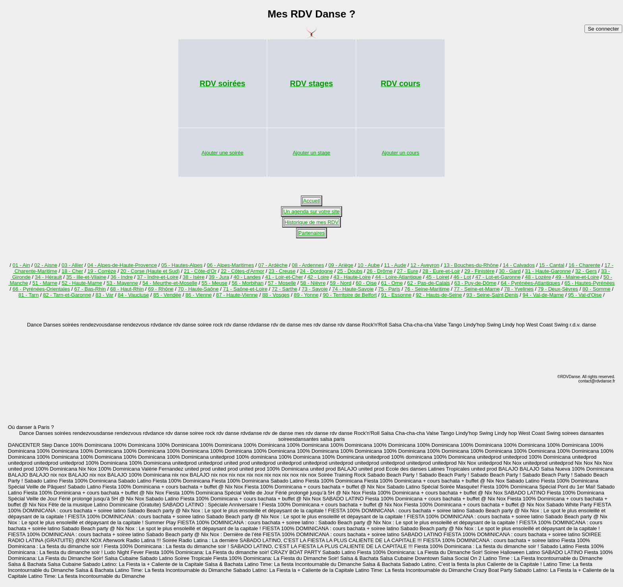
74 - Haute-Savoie (353, 289)
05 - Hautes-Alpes (182, 265)
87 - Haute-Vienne (237, 295)
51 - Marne (45, 283)
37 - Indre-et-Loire (157, 277)
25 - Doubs (350, 271)
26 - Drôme (380, 271)
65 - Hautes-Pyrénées (590, 283)
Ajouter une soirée (222, 153)
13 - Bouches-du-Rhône (471, 265)
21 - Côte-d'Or (200, 271)
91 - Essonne (396, 295)
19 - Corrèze (101, 271)
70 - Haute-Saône (198, 289)
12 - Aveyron (424, 265)
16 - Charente (584, 265)
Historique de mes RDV (311, 222)
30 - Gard (509, 271)
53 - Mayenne (122, 283)
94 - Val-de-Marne (543, 295)
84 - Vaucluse (133, 295)
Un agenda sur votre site (311, 211)
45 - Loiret (437, 277)
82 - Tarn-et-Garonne (67, 295)
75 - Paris (389, 289)
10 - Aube (369, 265)
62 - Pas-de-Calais (428, 283)
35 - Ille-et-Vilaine (86, 277)
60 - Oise (366, 283)
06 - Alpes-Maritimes (230, 265)
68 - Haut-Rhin (127, 289)
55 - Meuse (214, 283)
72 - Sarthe (284, 289)
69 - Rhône (161, 289)
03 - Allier (72, 265)
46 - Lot (462, 277)
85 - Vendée (167, 295)
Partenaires (311, 233)
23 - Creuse (282, 271)
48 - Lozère (538, 277)
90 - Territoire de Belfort (350, 295)
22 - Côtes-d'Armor (242, 271)
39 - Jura (219, 277)
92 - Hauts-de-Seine (439, 295)
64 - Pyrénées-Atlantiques (530, 283)
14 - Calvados (519, 265)
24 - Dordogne (316, 271)
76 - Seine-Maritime (426, 289)
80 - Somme (596, 289)
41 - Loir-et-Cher (284, 277)
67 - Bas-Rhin (90, 289)
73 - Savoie (315, 289)
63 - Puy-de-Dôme (475, 283)
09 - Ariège (340, 265)
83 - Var (104, 295)
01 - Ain (21, 265)
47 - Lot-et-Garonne (497, 277)
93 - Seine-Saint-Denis (492, 295)
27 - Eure (407, 271)
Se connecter (603, 29)
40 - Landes (247, 277)
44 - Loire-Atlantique (398, 277)
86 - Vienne (199, 295)
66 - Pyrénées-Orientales (41, 289)
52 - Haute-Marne (82, 283)
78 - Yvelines (519, 289)
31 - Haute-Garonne (548, 271)
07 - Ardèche (273, 265)
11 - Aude (395, 265)
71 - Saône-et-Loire (245, 289)
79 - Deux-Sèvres (558, 289)
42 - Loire (318, 277)
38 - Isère (194, 277)
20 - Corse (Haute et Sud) (150, 271)
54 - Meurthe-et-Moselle (169, 283)
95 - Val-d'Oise (585, 295)
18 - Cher (72, 271)
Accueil (311, 201)
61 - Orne (392, 283)
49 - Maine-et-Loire (577, 277)
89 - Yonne (306, 295)
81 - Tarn (28, 295)
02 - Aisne (45, 265)
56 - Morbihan (247, 283)
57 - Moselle (282, 283)
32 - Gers (586, 271)
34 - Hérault (48, 277)
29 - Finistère (479, 271)
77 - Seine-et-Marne (477, 289)
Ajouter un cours (401, 153)
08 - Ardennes (308, 265)
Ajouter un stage (312, 153)
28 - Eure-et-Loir (441, 271)
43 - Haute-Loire (352, 277)
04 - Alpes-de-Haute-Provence (122, 265)
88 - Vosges (276, 295)
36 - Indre (121, 277)
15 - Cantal (552, 265)
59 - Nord (340, 283)
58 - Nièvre (313, 283)
